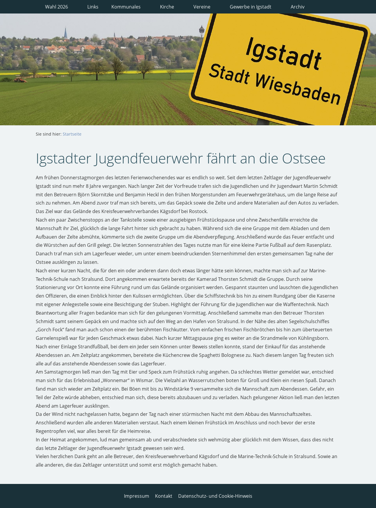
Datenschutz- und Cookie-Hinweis (215, 496)
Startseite (72, 134)
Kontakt (163, 496)
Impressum (136, 496)
